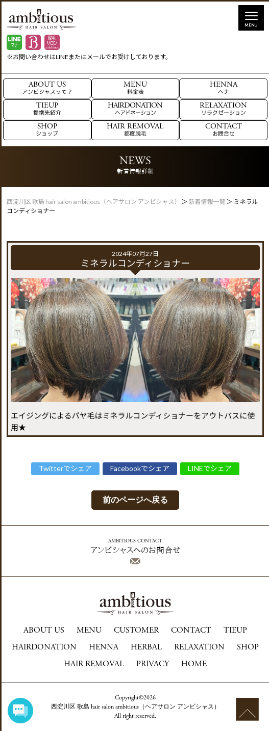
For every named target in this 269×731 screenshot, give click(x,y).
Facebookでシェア (139, 468)
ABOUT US (47, 88)
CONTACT (223, 130)
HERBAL (146, 647)
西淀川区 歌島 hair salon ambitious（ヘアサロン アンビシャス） (135, 707)
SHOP (47, 130)
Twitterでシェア (65, 468)
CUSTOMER (136, 630)
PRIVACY (152, 664)
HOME (194, 664)
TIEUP (47, 109)
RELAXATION (223, 109)
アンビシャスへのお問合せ (135, 551)
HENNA (223, 88)
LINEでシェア (210, 468)
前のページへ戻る (135, 499)
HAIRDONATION (135, 109)
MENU (135, 88)
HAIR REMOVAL (135, 130)
